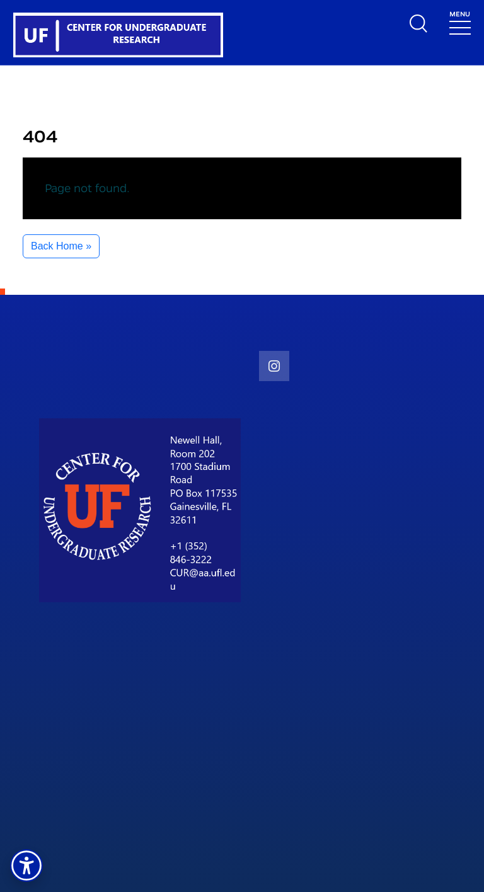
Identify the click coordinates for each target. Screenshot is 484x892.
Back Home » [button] (61, 246)
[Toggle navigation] (460, 21)
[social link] (274, 366)
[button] (26, 865)
